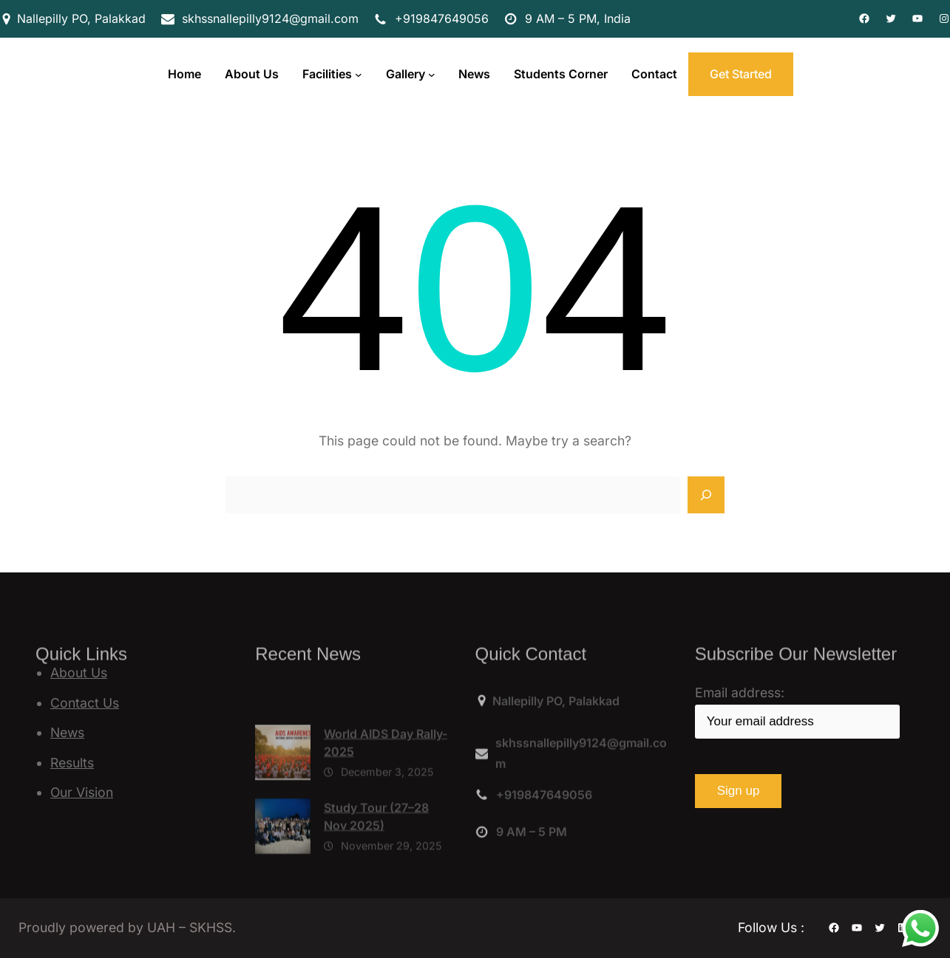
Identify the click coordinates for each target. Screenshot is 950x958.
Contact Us (84, 703)
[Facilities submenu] (358, 74)
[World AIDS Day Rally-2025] (283, 790)
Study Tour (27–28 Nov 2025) (376, 850)
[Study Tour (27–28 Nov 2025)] (283, 863)
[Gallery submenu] (431, 74)
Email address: (797, 712)
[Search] (706, 494)
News (67, 732)
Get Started (741, 73)
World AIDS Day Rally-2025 (385, 776)
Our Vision (81, 792)
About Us (78, 672)
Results (72, 762)
